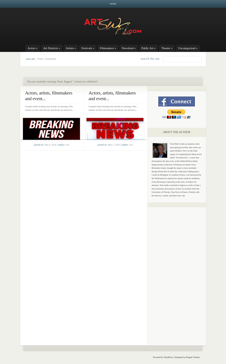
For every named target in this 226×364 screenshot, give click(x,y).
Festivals (88, 48)
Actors (33, 48)
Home (113, 4)
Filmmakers (108, 48)
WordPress (168, 357)
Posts (40, 59)
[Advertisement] (176, 271)
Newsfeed (129, 48)
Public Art (149, 48)
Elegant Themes (193, 357)
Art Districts (51, 48)
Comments (50, 59)
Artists (71, 48)
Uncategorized (188, 48)
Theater (166, 48)
